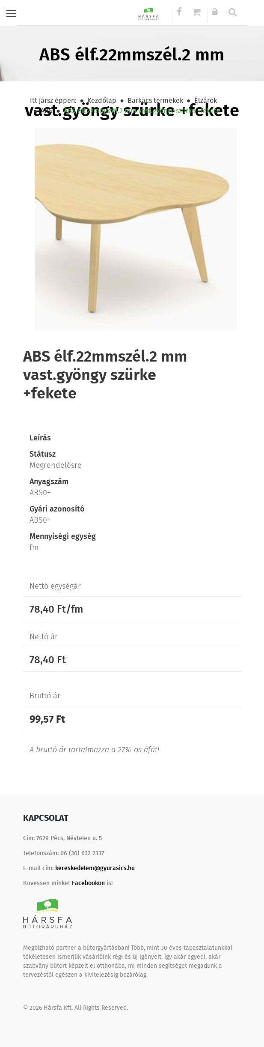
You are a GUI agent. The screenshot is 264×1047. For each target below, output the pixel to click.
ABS (47, 110)
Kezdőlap (101, 100)
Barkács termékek (155, 100)
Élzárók (205, 100)
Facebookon (88, 882)
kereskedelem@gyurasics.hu (95, 867)
